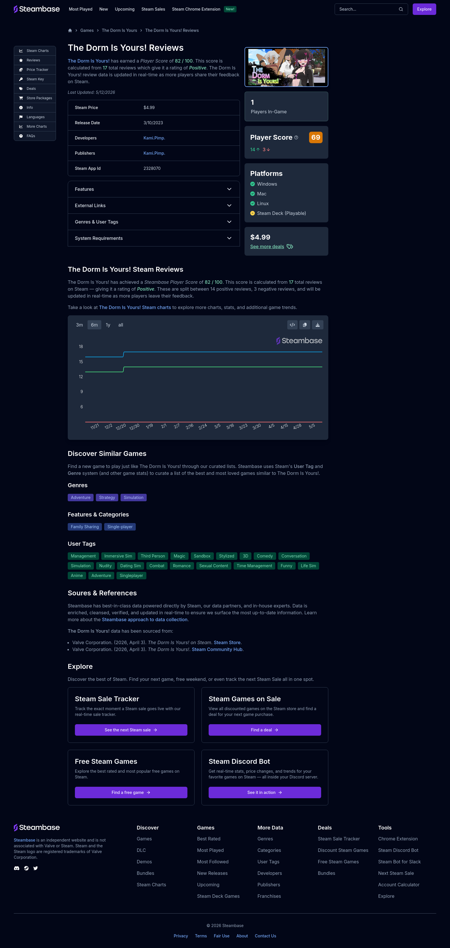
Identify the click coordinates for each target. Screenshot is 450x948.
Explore (424, 9)
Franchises (269, 896)
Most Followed (213, 862)
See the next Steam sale (131, 729)
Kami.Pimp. (154, 137)
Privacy (181, 935)
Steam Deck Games (218, 896)
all (120, 325)
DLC (141, 850)
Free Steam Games (338, 862)
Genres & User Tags (154, 221)
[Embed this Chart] (292, 324)
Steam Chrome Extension (196, 9)
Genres (265, 839)
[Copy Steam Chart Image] (304, 324)
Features (154, 189)
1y (108, 325)
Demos (144, 862)
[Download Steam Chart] (317, 324)
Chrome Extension (398, 839)
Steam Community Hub (217, 649)
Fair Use (222, 935)
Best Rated (208, 839)
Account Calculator (399, 884)
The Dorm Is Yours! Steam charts (135, 307)
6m (94, 325)
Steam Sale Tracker (339, 839)
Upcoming (125, 9)
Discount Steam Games (343, 850)
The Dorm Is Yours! (89, 61)
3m (79, 325)
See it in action (264, 792)
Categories (269, 850)
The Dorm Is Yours (119, 30)
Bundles (145, 873)
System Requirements (154, 238)
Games (87, 30)
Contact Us (265, 935)
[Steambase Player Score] (296, 137)
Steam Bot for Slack (399, 862)
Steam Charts (151, 884)
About (242, 935)
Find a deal (265, 729)
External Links (154, 205)
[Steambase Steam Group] (26, 868)
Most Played (80, 9)
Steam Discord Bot (398, 850)
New (103, 9)
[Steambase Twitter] (35, 868)
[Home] (70, 30)
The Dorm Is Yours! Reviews (172, 30)
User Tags (268, 862)
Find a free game (131, 792)
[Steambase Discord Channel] (17, 868)
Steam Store (227, 642)
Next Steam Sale (396, 873)
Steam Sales (153, 9)
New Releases (212, 873)
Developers (269, 873)
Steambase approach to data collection (144, 619)
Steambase (24, 840)
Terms (201, 935)
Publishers (268, 884)
